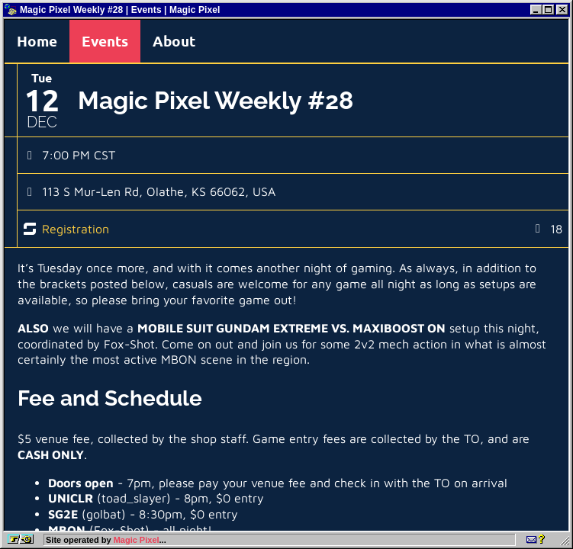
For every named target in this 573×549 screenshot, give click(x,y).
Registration (75, 229)
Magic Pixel (136, 539)
